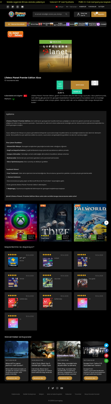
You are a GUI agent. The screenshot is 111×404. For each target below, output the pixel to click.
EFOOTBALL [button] (33, 24)
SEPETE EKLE (80, 85)
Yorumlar (78, 394)
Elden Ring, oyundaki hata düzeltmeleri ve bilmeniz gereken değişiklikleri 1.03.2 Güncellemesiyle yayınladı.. (68, 364)
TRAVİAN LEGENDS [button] (79, 24)
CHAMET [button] (101, 24)
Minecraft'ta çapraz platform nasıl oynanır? (14, 364)
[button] (98, 14)
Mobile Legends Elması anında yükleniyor (28, 2)
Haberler (68, 394)
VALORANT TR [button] (44, 24)
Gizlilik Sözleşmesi (29, 394)
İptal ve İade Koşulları (54, 394)
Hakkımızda (16, 394)
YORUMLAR (92, 7)
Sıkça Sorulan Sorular (92, 394)
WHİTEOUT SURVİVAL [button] (91, 24)
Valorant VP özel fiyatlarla (64, 2)
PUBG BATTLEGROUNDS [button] (58, 24)
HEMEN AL (76, 92)
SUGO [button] (70, 24)
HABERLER (82, 7)
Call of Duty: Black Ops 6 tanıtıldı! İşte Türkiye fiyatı (41, 364)
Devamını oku (13, 378)
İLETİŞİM (101, 7)
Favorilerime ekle (12, 80)
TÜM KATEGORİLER (16, 24)
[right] (106, 222)
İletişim (41, 394)
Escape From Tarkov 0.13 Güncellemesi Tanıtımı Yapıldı (93, 364)
